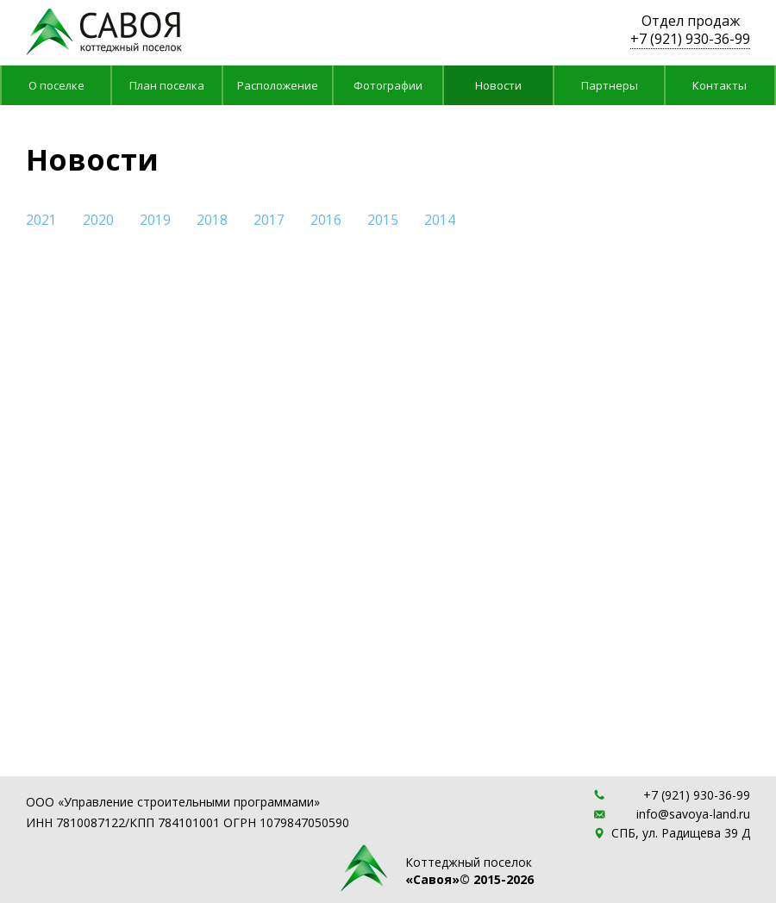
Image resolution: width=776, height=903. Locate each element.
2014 (439, 220)
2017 (269, 220)
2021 (41, 220)
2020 (98, 220)
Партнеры (609, 85)
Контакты (719, 85)
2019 (155, 220)
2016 (325, 220)
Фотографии (388, 85)
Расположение (277, 85)
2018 (212, 220)
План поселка (166, 85)
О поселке (56, 85)
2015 (382, 220)
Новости (498, 85)
